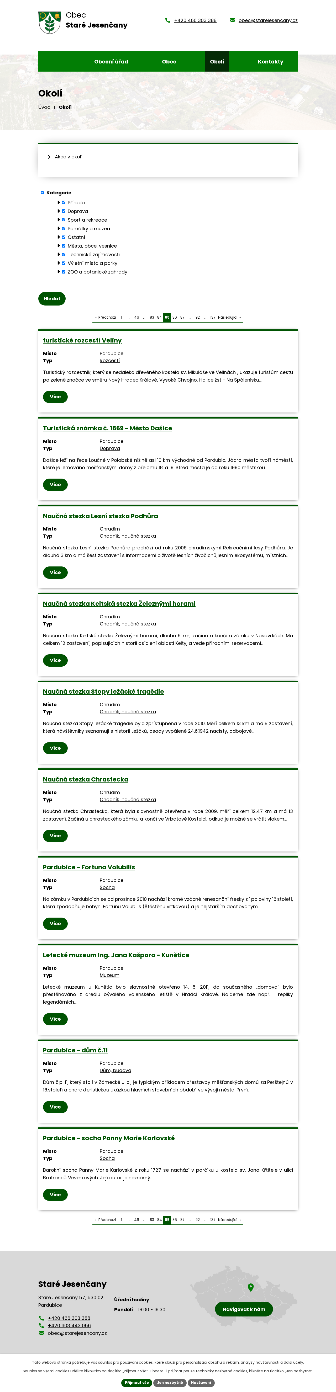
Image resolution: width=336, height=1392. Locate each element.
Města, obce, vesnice (92, 246)
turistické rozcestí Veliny (82, 340)
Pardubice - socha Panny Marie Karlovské (109, 1138)
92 (198, 317)
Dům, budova (115, 1071)
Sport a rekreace (87, 219)
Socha (107, 888)
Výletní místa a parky (92, 263)
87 (182, 317)
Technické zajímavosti (94, 254)
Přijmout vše (135, 1382)
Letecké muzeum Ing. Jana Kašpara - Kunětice (116, 955)
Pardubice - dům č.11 (75, 1050)
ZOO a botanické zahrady (97, 272)
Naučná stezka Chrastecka (85, 779)
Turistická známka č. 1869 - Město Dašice (107, 428)
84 (159, 317)
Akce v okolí (68, 156)
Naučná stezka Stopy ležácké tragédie (103, 692)
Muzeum (109, 975)
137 (213, 317)
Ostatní (76, 237)
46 (136, 317)
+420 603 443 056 (69, 1326)
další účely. (294, 1362)
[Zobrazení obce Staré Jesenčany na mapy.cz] (244, 1296)
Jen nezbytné (170, 1382)
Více (55, 397)
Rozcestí (110, 361)
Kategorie (58, 192)
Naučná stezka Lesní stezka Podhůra (100, 516)
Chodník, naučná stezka (128, 536)
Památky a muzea (89, 228)
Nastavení (202, 1382)
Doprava (78, 211)
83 (152, 317)
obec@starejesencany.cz (268, 20)
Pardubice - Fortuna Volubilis (89, 867)
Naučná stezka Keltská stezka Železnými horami (119, 604)
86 (174, 317)
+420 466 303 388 (195, 20)
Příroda (76, 202)
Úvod (44, 107)
